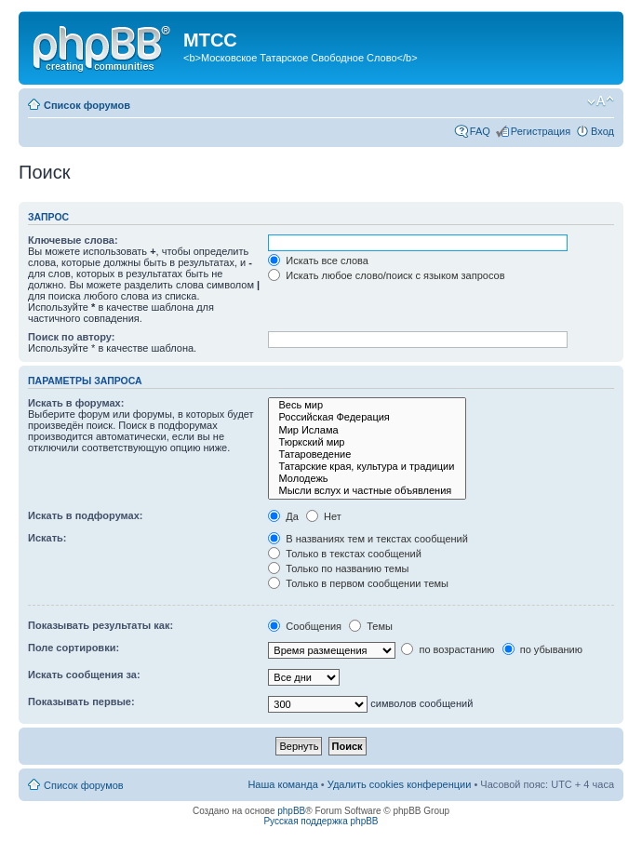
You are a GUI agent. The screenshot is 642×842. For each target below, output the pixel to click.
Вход (602, 131)
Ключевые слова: (73, 240)
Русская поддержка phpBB (320, 821)
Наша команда (282, 784)
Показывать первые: (81, 701)
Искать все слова (318, 260)
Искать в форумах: (76, 402)
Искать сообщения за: (84, 674)
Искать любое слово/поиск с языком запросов (386, 275)
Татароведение (367, 454)
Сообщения (304, 626)
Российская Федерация (367, 417)
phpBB (291, 811)
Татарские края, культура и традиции (367, 467)
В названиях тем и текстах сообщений (368, 538)
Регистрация (540, 131)
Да (283, 516)
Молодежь (367, 479)
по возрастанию (447, 649)
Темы (371, 626)
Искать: (47, 537)
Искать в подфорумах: (85, 515)
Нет (323, 516)
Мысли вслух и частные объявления (367, 491)
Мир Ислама (367, 430)
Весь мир (367, 405)
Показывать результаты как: (100, 625)
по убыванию (542, 649)
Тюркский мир (367, 442)
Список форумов (87, 105)
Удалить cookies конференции (400, 784)
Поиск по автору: (71, 336)
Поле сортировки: (73, 647)
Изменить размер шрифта (600, 101)
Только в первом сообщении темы (358, 583)
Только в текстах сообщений (344, 553)
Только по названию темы (338, 568)
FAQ (480, 131)
